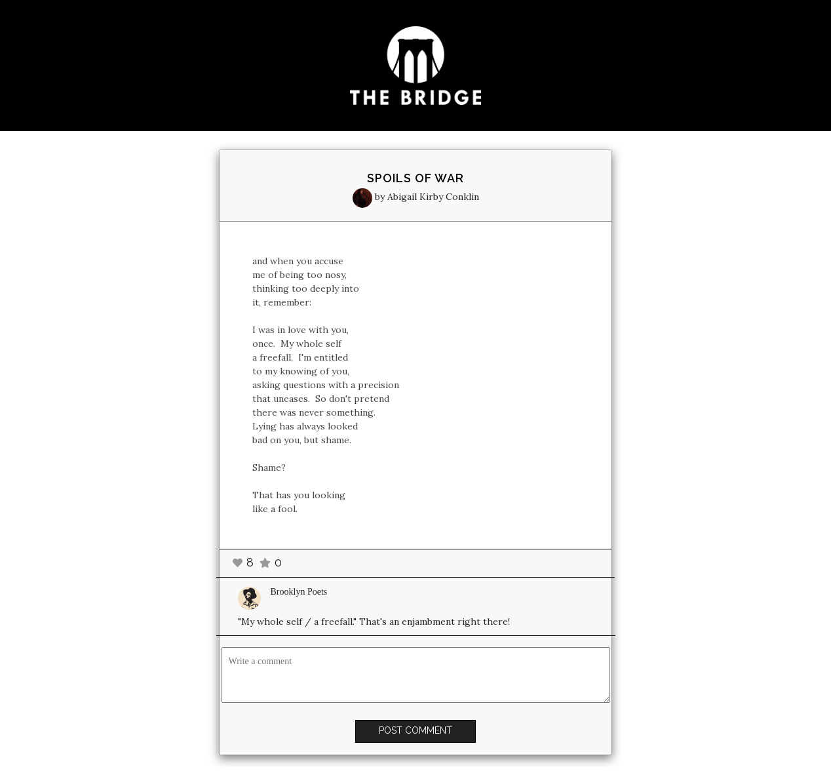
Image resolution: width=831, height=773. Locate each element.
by (416, 197)
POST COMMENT (415, 730)
